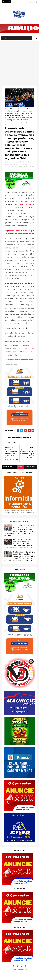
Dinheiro (30, 109)
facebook (33, 466)
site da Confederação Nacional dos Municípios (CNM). (19, 352)
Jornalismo (8, 111)
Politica (23, 111)
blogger (20, 466)
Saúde (29, 111)
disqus (27, 466)
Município (16, 111)
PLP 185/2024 (27, 204)
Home (7, 109)
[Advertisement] (19, 61)
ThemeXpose (23, 969)
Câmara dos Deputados (18, 109)
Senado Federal (10, 113)
